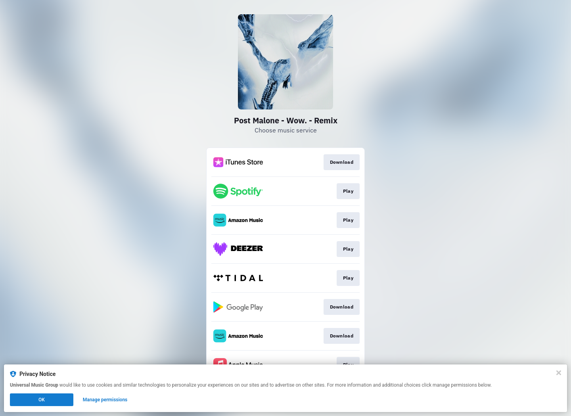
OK (41, 400)
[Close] (558, 372)
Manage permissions (105, 400)
